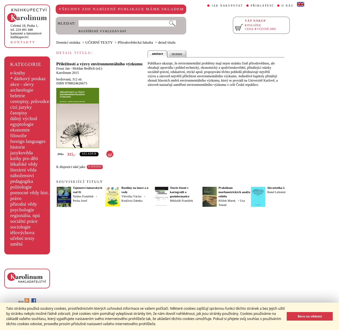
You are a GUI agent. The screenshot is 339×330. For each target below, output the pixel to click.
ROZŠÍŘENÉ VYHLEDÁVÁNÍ (102, 31)
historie (17, 147)
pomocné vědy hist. (29, 192)
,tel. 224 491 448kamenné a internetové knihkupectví (26, 31)
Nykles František (83, 196)
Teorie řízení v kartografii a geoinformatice (179, 192)
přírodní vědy (23, 204)
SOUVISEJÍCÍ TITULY (79, 182)
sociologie (20, 227)
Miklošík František (181, 200)
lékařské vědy (24, 164)
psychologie (22, 209)
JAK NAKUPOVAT (227, 5)
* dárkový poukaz (28, 78)
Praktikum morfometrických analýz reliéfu (234, 192)
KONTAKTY (23, 42)
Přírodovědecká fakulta (135, 42)
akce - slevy (22, 84)
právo (15, 198)
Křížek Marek (226, 200)
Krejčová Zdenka (132, 200)
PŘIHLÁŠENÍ (262, 5)
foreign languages (28, 141)
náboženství (22, 175)
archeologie (21, 90)
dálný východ (23, 118)
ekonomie (20, 130)
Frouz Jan (63, 68)
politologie (21, 187)
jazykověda (21, 152)
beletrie (17, 95)
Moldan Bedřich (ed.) (87, 68)
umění (16, 244)
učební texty (22, 238)
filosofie (18, 135)
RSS (23, 301)
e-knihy (17, 73)
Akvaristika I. (276, 187)
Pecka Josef (80, 200)
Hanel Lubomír (276, 192)
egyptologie (22, 124)
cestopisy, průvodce (29, 101)
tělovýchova (22, 232)
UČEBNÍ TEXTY (99, 42)
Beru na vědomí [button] (310, 316)
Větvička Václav (131, 196)
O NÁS (287, 5)
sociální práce (24, 221)
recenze (177, 54)
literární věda (23, 170)
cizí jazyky (21, 107)
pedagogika (21, 181)
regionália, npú (25, 215)
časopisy (18, 113)
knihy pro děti (24, 158)
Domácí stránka (68, 42)
